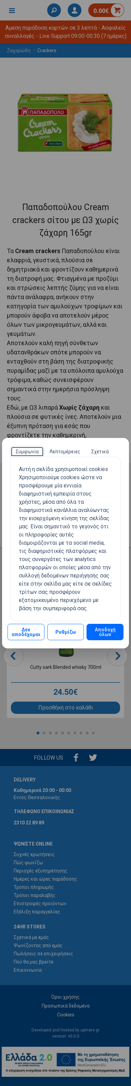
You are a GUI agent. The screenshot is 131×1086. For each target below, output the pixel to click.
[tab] (27, 451)
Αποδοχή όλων (105, 632)
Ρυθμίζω (65, 632)
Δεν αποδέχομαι (26, 632)
